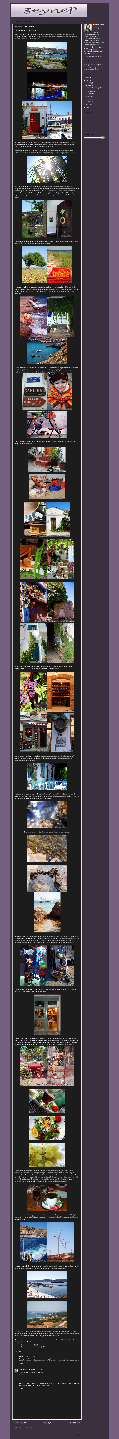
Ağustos (90, 91)
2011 (88, 80)
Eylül (89, 85)
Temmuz (90, 93)
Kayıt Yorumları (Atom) (26, 1427)
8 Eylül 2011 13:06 (29, 1356)
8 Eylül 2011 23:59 (36, 1369)
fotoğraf (41, 1347)
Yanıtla (21, 1363)
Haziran (90, 96)
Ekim (89, 83)
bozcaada (26, 1347)
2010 (88, 105)
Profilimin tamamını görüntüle (93, 56)
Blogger (79, 1435)
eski (35, 1347)
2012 (88, 78)
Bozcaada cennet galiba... (95, 88)
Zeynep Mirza (23, 1369)
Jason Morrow (57, 1435)
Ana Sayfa (47, 1423)
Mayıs (90, 99)
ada (21, 1347)
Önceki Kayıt (74, 1423)
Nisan (90, 101)
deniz (31, 1347)
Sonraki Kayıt (20, 1423)
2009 (88, 107)
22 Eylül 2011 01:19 (29, 1381)
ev (37, 1347)
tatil (45, 1347)
